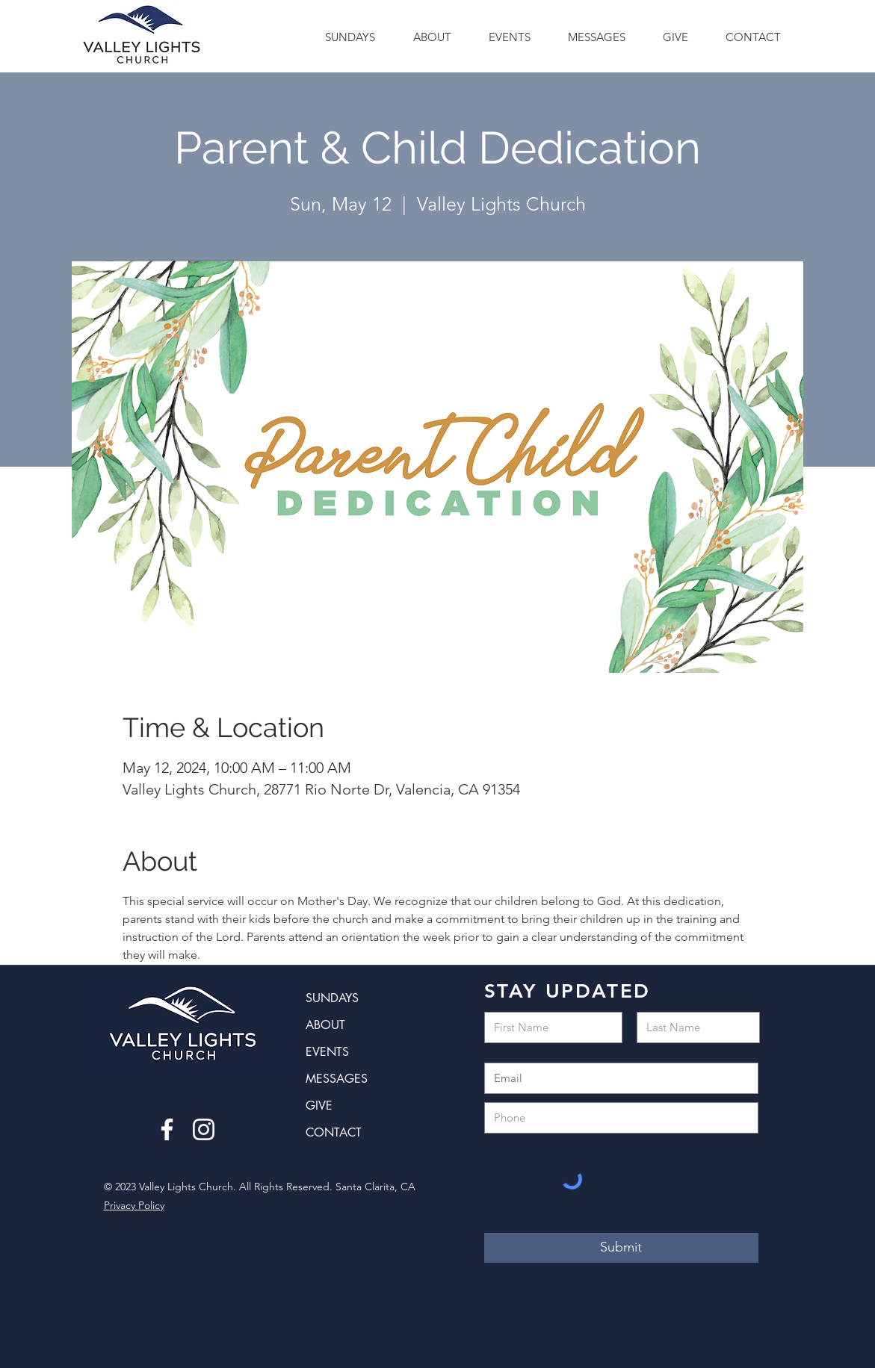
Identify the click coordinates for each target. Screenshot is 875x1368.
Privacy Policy (134, 1205)
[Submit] (621, 1248)
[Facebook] (167, 1129)
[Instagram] (203, 1129)
